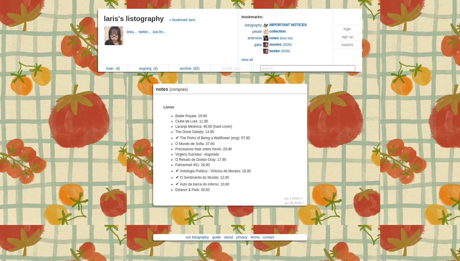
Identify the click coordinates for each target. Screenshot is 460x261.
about (228, 237)
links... (133, 32)
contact (268, 237)
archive (189, 68)
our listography (197, 237)
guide (216, 237)
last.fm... (160, 32)
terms (255, 237)
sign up (347, 37)
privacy (241, 237)
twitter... (146, 32)
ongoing (148, 68)
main (113, 68)
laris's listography (134, 19)
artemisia (255, 38)
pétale (257, 32)
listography (253, 25)
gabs (258, 45)
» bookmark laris (182, 20)
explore (347, 45)
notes (173, 89)
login (347, 29)
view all (247, 60)
